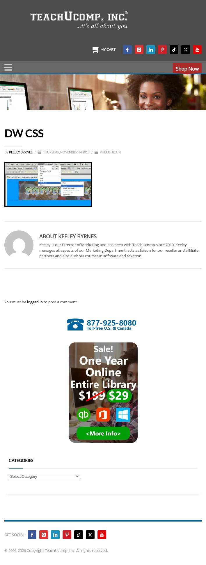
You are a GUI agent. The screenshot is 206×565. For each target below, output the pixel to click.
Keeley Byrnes (21, 152)
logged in (35, 302)
